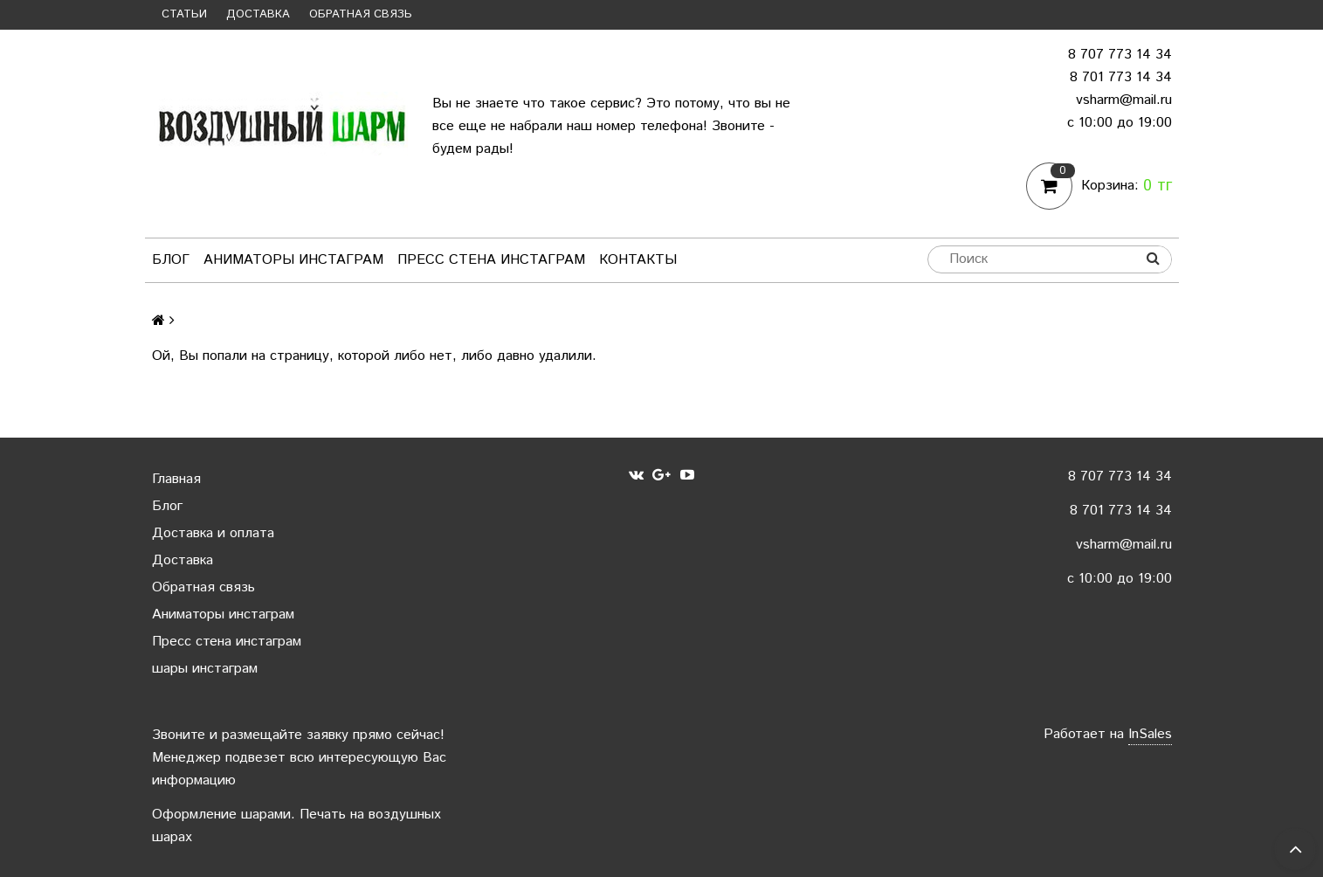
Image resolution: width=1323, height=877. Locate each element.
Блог (170, 260)
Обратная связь (360, 14)
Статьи (184, 14)
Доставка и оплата (213, 533)
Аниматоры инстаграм (293, 260)
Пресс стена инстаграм (491, 260)
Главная (176, 479)
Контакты (638, 260)
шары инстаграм (205, 669)
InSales (1150, 734)
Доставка (258, 14)
